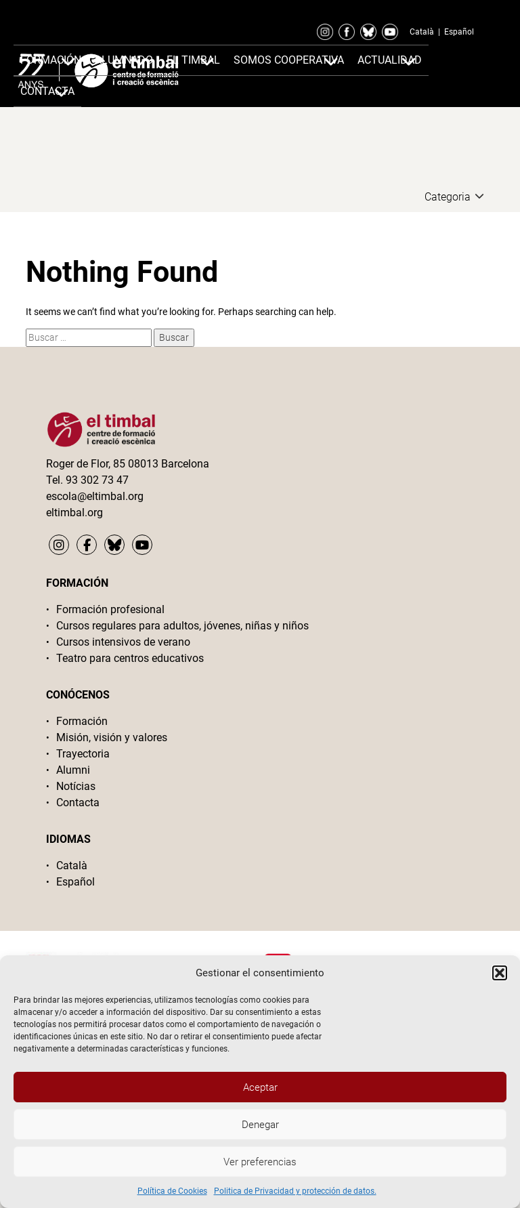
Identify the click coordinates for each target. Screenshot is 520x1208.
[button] (499, 973)
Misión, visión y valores (111, 737)
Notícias (75, 786)
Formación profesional (110, 609)
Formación (50, 60)
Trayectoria (83, 753)
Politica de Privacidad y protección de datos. (295, 1191)
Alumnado (124, 60)
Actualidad (390, 60)
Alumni (73, 770)
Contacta (78, 802)
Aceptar (260, 1087)
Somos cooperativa (289, 60)
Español (459, 32)
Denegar (260, 1125)
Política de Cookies (172, 1191)
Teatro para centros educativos (130, 658)
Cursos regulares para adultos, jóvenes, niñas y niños (182, 625)
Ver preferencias (260, 1162)
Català (422, 32)
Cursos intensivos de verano (123, 642)
